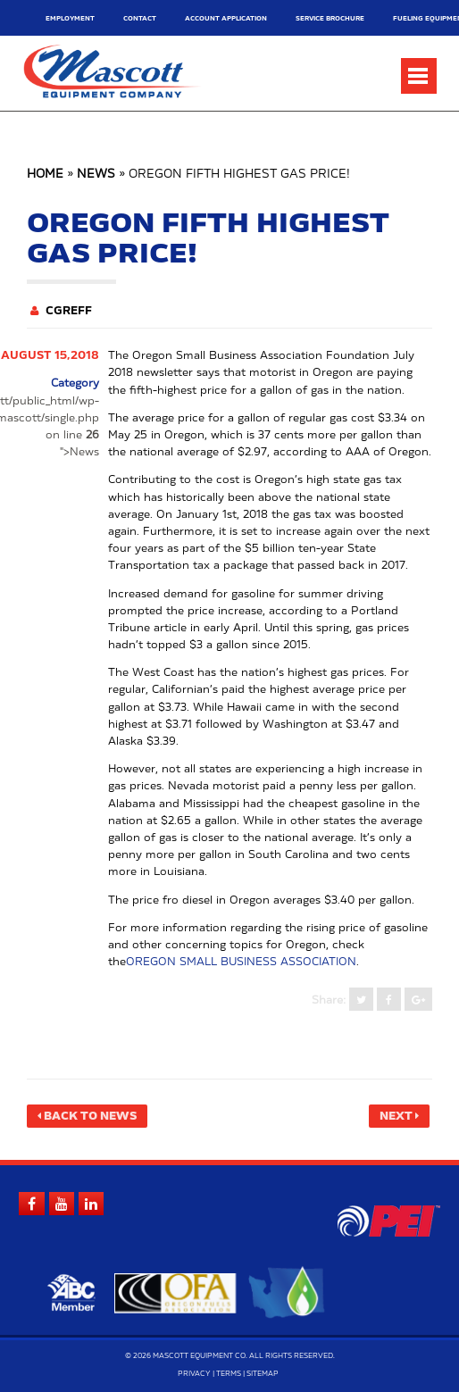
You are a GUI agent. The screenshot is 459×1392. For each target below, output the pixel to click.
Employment (70, 18)
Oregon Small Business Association (241, 961)
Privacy (194, 1374)
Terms (228, 1374)
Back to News (90, 1116)
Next (396, 1116)
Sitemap (262, 1374)
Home (45, 174)
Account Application (226, 18)
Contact (139, 18)
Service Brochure (330, 18)
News (96, 174)
